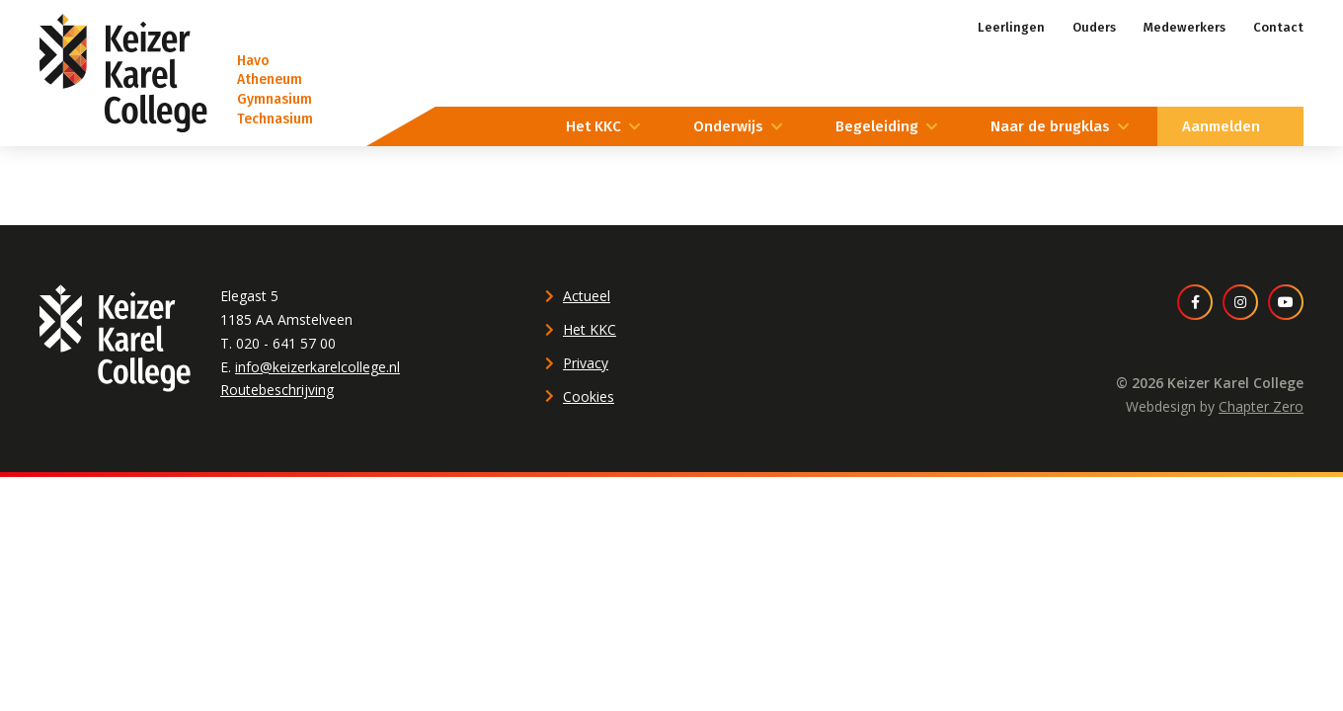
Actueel (586, 295)
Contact (1278, 27)
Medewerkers (1184, 27)
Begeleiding (876, 126)
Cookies (588, 396)
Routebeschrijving (277, 389)
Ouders (1094, 27)
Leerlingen (1011, 27)
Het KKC (593, 126)
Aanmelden (1221, 126)
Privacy (585, 363)
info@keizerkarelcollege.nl (317, 366)
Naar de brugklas (1050, 126)
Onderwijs (728, 126)
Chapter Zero (1261, 406)
